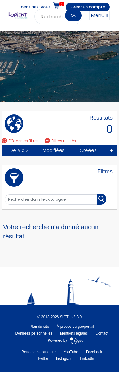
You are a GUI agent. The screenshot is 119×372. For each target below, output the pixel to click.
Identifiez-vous (34, 7)
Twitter (42, 359)
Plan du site (39, 326)
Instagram (64, 359)
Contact (102, 333)
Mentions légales (74, 333)
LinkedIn (87, 359)
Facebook (94, 352)
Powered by (66, 340)
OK (73, 15)
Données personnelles (33, 333)
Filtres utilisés (60, 140)
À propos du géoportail (75, 326)
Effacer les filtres (20, 140)
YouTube (71, 352)
